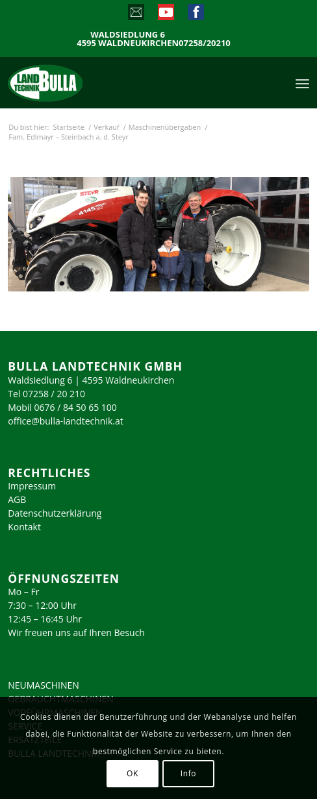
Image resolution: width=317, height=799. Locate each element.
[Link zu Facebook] (195, 15)
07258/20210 (205, 43)
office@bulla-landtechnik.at (65, 421)
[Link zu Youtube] (165, 15)
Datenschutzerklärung (54, 513)
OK (132, 773)
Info (188, 773)
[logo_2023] (73, 82)
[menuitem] (302, 82)
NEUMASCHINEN (43, 685)
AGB (17, 499)
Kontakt (24, 527)
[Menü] (302, 82)
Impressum (32, 486)
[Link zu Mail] (135, 15)
